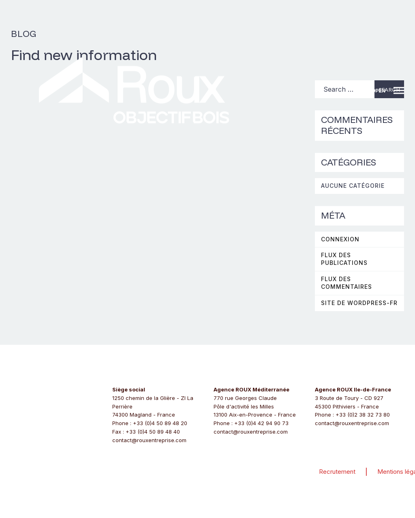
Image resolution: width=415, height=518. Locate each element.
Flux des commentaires (346, 282)
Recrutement (337, 471)
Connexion (340, 239)
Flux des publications (344, 258)
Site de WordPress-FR (359, 302)
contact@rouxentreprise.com (149, 440)
